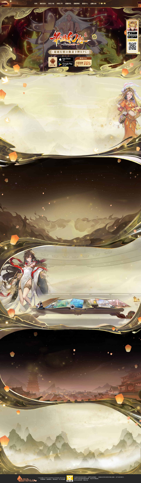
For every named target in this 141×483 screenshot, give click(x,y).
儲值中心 (85, 4)
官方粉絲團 (62, 479)
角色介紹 (51, 3)
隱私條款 (55, 479)
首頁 (35, 3)
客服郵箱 (42, 479)
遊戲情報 (77, 3)
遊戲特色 (68, 3)
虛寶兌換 (93, 4)
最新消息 (43, 3)
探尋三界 (60, 3)
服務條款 (49, 479)
